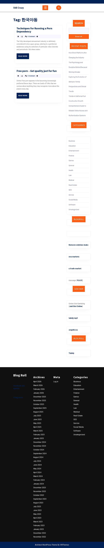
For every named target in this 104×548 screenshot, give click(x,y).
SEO (70, 190)
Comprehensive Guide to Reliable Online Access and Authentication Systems (78, 110)
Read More (35, 30)
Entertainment (74, 151)
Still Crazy (18, 7)
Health (71, 170)
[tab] (45, 7)
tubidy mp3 (73, 318)
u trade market (75, 268)
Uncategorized (74, 209)
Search (79, 23)
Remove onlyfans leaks (78, 245)
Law (70, 175)
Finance (71, 156)
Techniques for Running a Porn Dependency (38, 24)
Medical (71, 180)
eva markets (74, 257)
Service (71, 195)
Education (72, 146)
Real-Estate (73, 185)
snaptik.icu (73, 330)
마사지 (79, 280)
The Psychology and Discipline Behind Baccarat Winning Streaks (78, 67)
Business (72, 141)
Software (72, 205)
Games (71, 160)
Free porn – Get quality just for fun (38, 65)
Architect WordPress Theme (46, 545)
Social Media (73, 200)
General (71, 165)
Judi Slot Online (75, 306)
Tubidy (71, 353)
